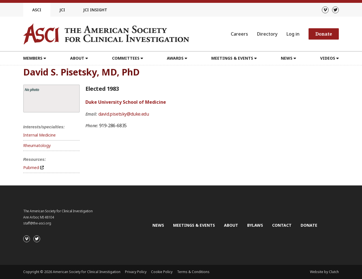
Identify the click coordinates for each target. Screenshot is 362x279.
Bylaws (255, 225)
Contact (282, 225)
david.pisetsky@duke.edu (123, 114)
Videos (327, 58)
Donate (323, 34)
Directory (267, 34)
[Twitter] (335, 10)
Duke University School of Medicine (125, 102)
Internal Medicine (39, 135)
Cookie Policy (162, 271)
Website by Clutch (324, 271)
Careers (239, 34)
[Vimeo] (325, 10)
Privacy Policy (135, 271)
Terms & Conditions (193, 271)
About (77, 58)
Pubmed (31, 167)
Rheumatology (37, 145)
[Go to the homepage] (106, 33)
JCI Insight (95, 9)
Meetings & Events (232, 58)
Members (32, 58)
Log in (292, 34)
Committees (125, 58)
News (286, 58)
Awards (175, 58)
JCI (62, 9)
